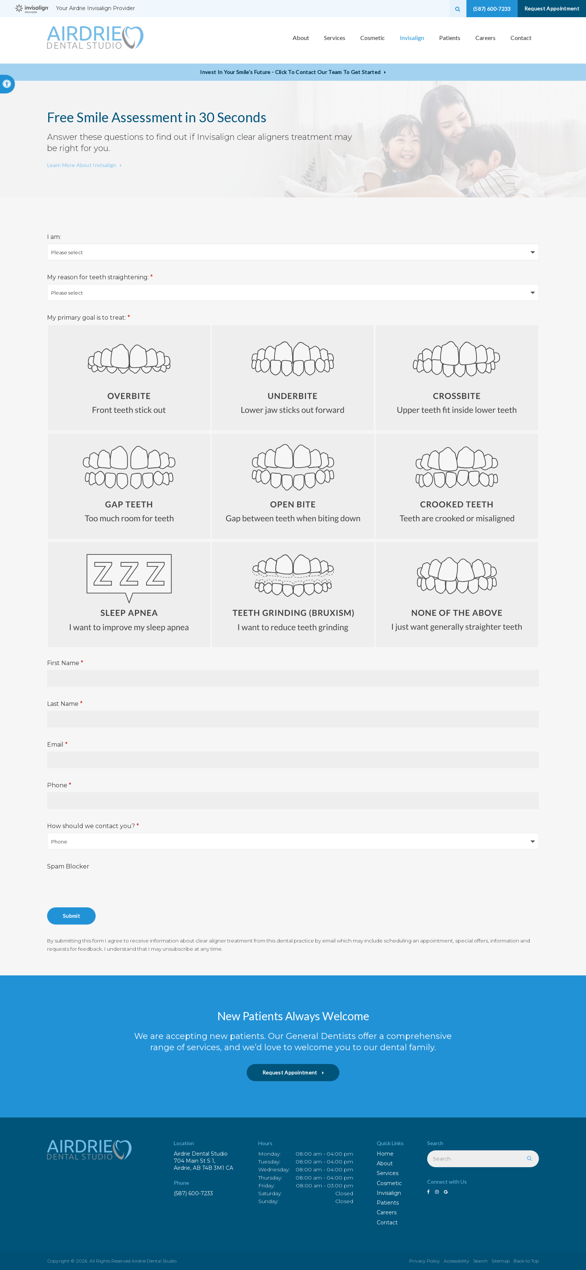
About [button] (301, 40)
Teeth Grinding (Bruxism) (293, 594)
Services (387, 1173)
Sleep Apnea (129, 594)
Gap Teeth (129, 486)
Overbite (129, 377)
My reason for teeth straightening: (100, 277)
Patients (388, 1202)
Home (385, 1153)
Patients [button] (449, 40)
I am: (54, 236)
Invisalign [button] (412, 40)
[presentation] (104, 887)
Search (480, 1261)
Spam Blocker (68, 866)
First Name (65, 663)
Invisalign (389, 1193)
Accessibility (456, 1261)
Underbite (293, 377)
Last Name (65, 703)
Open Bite (293, 486)
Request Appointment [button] (548, 8)
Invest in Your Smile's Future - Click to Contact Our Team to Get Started (290, 72)
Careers (485, 40)
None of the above (457, 594)
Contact (521, 40)
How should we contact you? (93, 826)
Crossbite (457, 377)
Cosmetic (389, 1183)
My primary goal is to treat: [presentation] (88, 317)
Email (57, 744)
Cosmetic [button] (372, 40)
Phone (59, 785)
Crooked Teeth (457, 486)
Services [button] (334, 40)
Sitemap (500, 1261)
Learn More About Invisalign (81, 165)
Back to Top (526, 1261)
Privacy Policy (424, 1261)
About (385, 1163)
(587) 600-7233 (193, 1193)
